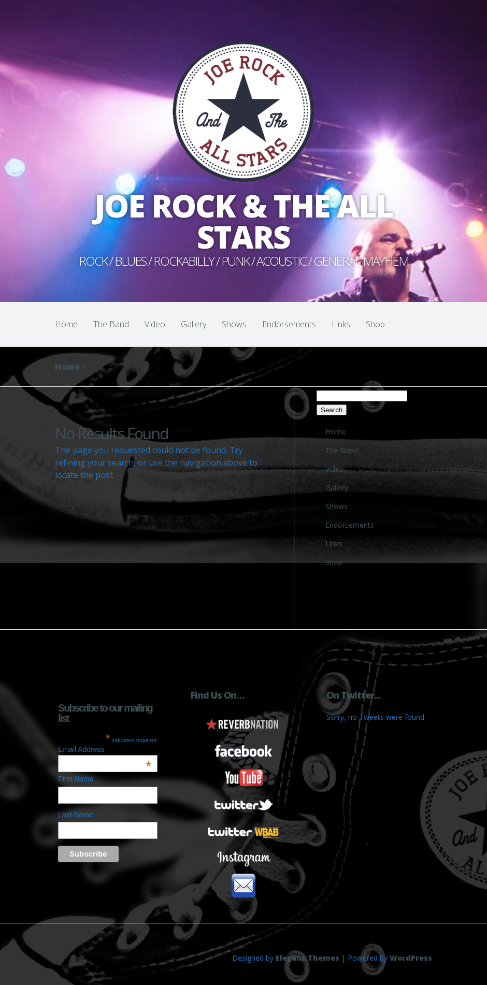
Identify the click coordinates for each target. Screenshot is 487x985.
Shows (234, 324)
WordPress (411, 958)
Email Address (104, 749)
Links (341, 324)
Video (155, 324)
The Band (111, 324)
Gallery (193, 324)
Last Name (75, 814)
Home (66, 324)
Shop (375, 324)
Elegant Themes (307, 958)
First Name (75, 779)
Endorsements (289, 324)
